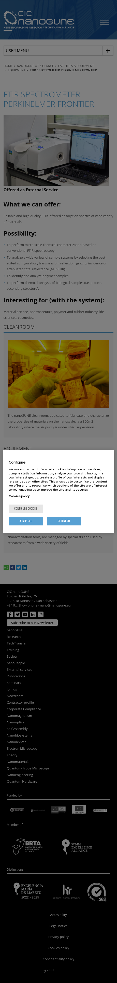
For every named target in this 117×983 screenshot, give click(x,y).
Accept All (26, 521)
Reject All (64, 521)
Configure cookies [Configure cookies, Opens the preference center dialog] (25, 508)
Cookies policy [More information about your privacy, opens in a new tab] (19, 496)
